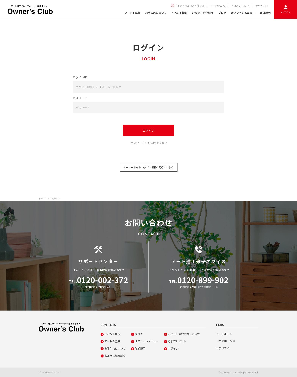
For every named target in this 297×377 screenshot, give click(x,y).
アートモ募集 (132, 13)
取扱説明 (265, 13)
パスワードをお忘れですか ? (149, 143)
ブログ (222, 13)
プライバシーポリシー (49, 372)
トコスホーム (238, 5)
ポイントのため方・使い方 (189, 5)
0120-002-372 (98, 280)
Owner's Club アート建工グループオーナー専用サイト (30, 9)
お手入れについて (155, 13)
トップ (42, 198)
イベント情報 (179, 13)
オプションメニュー (243, 13)
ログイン (285, 12)
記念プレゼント (177, 341)
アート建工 (216, 5)
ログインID (80, 77)
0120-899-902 (198, 280)
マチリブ (260, 5)
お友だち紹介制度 (202, 13)
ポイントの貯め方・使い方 (184, 334)
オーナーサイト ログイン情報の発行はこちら (149, 167)
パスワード (80, 98)
